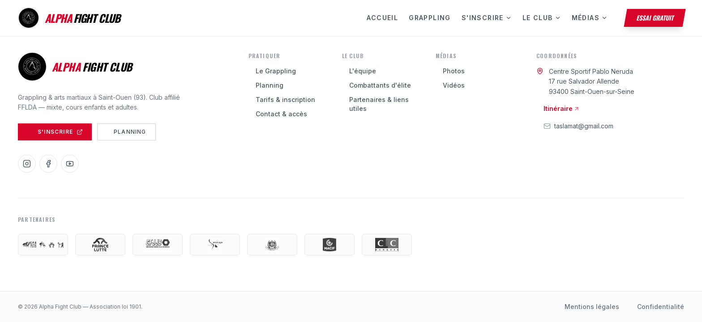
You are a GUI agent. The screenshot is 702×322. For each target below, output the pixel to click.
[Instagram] (27, 164)
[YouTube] (70, 164)
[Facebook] (48, 164)
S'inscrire (487, 17)
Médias (590, 17)
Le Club (541, 17)
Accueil (382, 17)
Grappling (430, 17)
